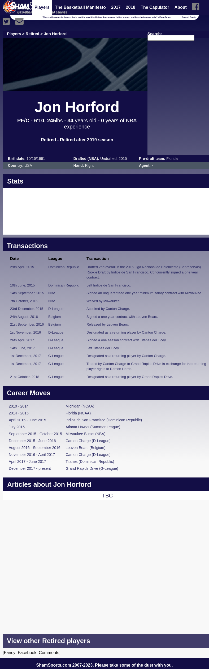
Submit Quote (189, 17)
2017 (116, 7)
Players (42, 7)
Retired (33, 33)
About (181, 7)
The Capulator (155, 7)
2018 (131, 7)
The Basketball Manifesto (80, 7)
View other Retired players (48, 641)
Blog (24, 7)
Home (8, 7)
